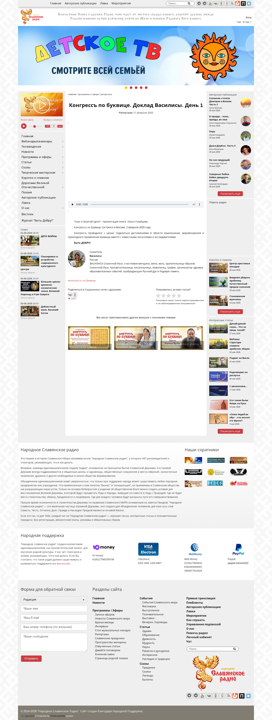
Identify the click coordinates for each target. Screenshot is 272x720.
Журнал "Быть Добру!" (38, 220)
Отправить (31, 658)
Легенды (153, 675)
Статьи (27, 162)
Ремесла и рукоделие (161, 651)
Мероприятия (121, 3)
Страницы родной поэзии (111, 658)
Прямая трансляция (211, 598)
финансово (63, 563)
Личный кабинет (209, 637)
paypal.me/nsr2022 (238, 563)
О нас (26, 208)
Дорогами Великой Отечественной (35, 185)
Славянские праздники (110, 638)
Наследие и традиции (161, 659)
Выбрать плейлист (53, 120)
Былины (152, 679)
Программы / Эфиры (107, 610)
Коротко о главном (35, 177)
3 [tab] (136, 87)
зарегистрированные (193, 300)
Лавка (104, 3)
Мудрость (153, 643)
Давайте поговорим (107, 650)
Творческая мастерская (38, 172)
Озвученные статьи (107, 646)
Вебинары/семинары (37, 141)
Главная (55, 3)
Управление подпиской (214, 624)
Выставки (153, 618)
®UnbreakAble (57, 713)
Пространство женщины (110, 642)
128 (47, 126)
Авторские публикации (81, 3)
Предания (153, 667)
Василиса (95, 256)
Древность (154, 639)
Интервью (101, 626)
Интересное (155, 655)
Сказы (26, 167)
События (151, 598)
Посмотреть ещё (230, 193)
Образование (156, 635)
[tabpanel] (136, 55)
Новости (28, 151)
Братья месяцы (104, 622)
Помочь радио (217, 202)
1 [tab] (126, 87)
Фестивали (154, 606)
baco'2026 (27, 714)
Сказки (151, 671)
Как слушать (206, 620)
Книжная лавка (104, 654)
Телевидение (31, 146)
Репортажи (126, 112)
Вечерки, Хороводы (160, 622)
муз (60, 126)
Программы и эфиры (36, 157)
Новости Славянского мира (112, 618)
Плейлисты (205, 602)
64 (54, 126)
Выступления (155, 610)
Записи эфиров (104, 614)
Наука (151, 647)
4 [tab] (141, 87)
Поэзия (27, 192)
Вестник (27, 214)
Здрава (151, 631)
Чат (239, 22)
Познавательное (158, 614)
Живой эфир (27, 120)
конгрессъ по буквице (82, 280)
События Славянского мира (164, 602)
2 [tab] (131, 87)
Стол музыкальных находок (113, 630)
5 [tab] (146, 87)
